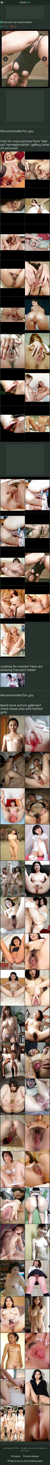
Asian (25, 2)
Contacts (15, 1456)
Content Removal (31, 1456)
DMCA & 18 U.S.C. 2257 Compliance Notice (25, 1460)
